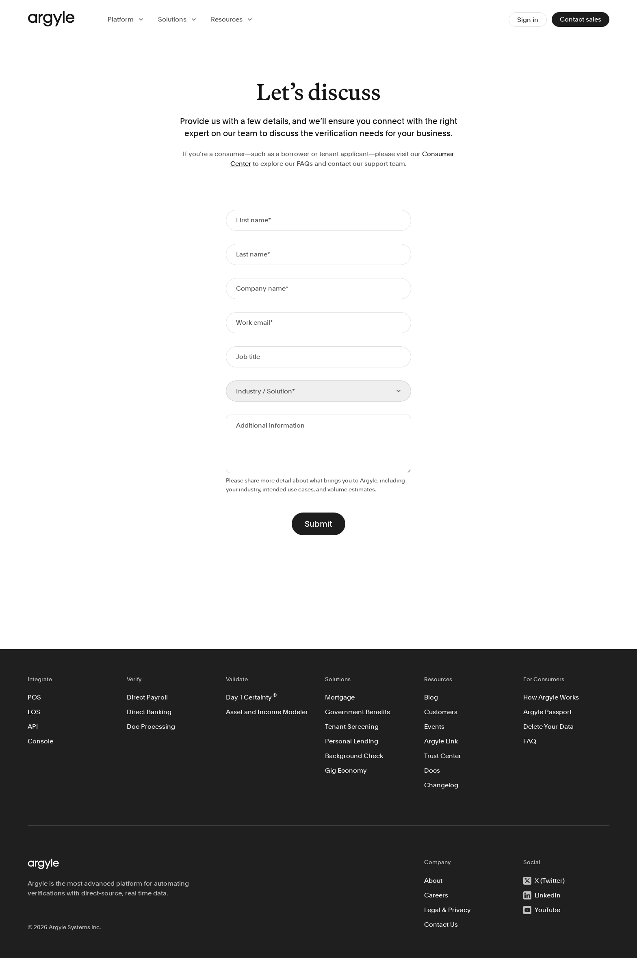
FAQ (529, 741)
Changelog (441, 785)
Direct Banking (149, 712)
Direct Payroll (147, 697)
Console (40, 741)
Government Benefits (357, 712)
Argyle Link (441, 741)
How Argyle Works (551, 697)
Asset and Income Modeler (267, 712)
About (433, 880)
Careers (436, 895)
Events (434, 726)
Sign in (527, 20)
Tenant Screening (352, 726)
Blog (431, 697)
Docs (432, 770)
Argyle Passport (547, 712)
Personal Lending (351, 741)
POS (34, 697)
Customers (440, 712)
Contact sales (580, 19)
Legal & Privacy (447, 910)
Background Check (354, 756)
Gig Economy (346, 770)
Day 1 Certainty (251, 696)
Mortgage (340, 697)
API (33, 726)
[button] (126, 19)
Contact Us (441, 924)
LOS (34, 712)
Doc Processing (151, 726)
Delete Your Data (548, 726)
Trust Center (442, 756)
